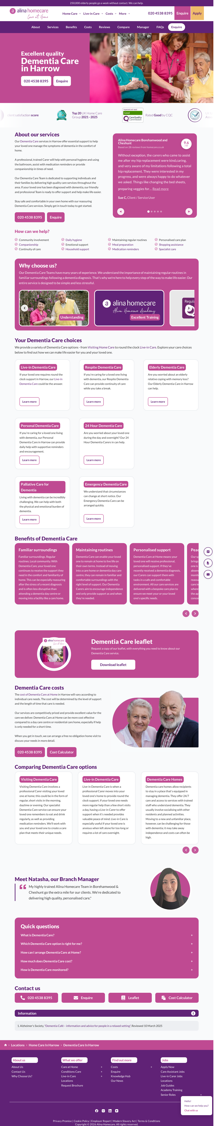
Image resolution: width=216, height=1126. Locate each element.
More (125, 14)
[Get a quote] (208, 551)
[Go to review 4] (158, 211)
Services (52, 27)
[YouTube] (116, 1110)
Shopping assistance (171, 244)
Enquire (176, 27)
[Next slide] (188, 308)
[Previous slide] (24, 308)
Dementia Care (29, 141)
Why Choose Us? (22, 1076)
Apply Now (167, 1066)
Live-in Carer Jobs (171, 1076)
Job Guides (167, 1085)
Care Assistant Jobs (173, 1071)
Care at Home (69, 1066)
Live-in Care (93, 14)
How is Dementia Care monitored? (44, 970)
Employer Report (101, 1121)
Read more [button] (160, 189)
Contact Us (18, 1071)
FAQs (160, 27)
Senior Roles (168, 1094)
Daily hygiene (74, 239)
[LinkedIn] (110, 1110)
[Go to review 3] (155, 211)
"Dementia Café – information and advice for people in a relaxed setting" (87, 1025)
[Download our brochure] (208, 563)
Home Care (72, 14)
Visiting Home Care (101, 347)
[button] (29, 401)
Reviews (104, 27)
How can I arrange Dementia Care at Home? (51, 952)
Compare (123, 27)
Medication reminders (125, 249)
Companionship (28, 244)
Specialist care (167, 249)
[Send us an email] (208, 574)
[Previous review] (120, 211)
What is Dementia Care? (37, 935)
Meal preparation (122, 244)
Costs (112, 14)
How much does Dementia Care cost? (46, 961)
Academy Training (171, 1090)
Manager (143, 27)
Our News (117, 1080)
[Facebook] (96, 1110)
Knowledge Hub (120, 1076)
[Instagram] (103, 1110)
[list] (106, 308)
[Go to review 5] (161, 211)
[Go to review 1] (148, 211)
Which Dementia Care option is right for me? (51, 944)
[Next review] (188, 211)
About (35, 27)
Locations (67, 1080)
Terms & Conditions (149, 1121)
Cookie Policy (81, 1121)
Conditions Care (71, 1071)
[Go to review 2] (151, 211)
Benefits (71, 27)
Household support (77, 249)
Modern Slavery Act (124, 1121)
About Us (17, 1066)
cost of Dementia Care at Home (39, 694)
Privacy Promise (62, 1121)
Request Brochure (72, 1085)
